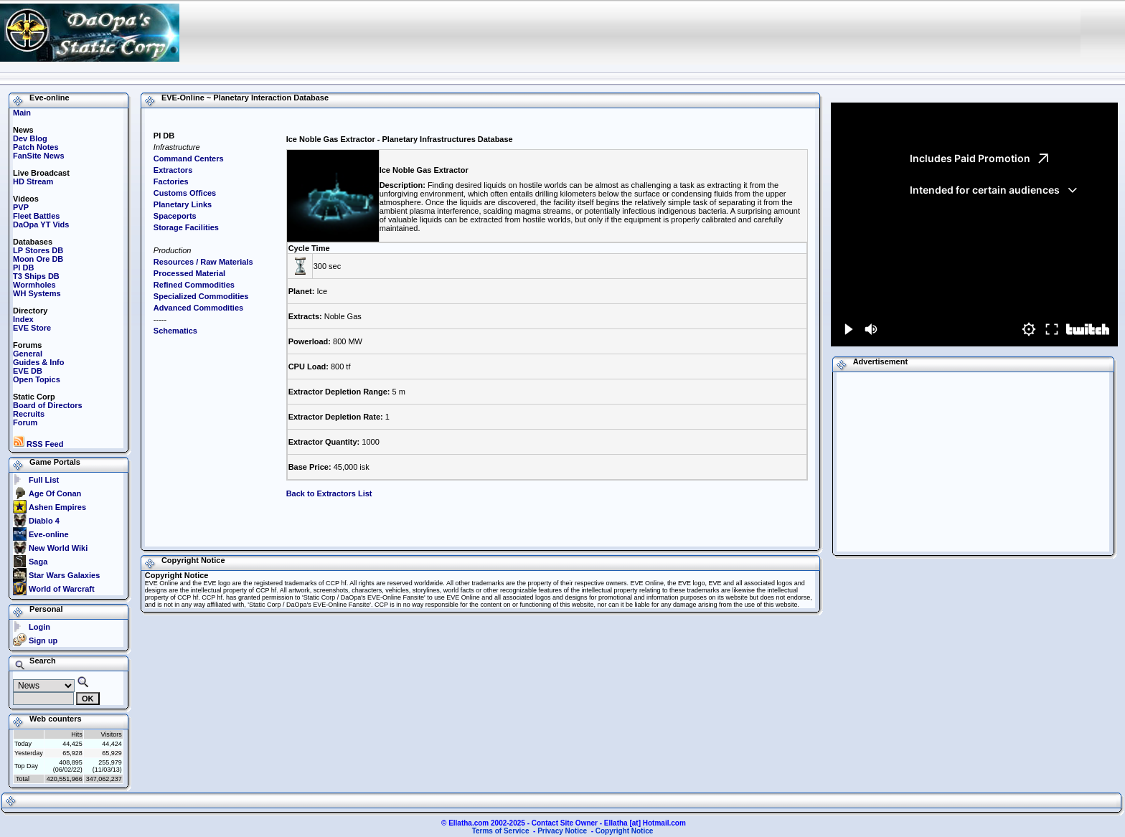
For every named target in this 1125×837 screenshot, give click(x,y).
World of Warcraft (62, 589)
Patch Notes (36, 147)
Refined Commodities (194, 284)
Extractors (173, 170)
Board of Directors (48, 405)
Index (23, 319)
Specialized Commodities (201, 296)
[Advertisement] (797, 32)
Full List (44, 480)
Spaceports (175, 216)
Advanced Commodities (198, 307)
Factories (171, 181)
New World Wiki (58, 548)
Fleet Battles (36, 216)
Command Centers (189, 158)
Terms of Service (500, 831)
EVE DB (27, 371)
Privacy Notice (562, 831)
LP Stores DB (38, 250)
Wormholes (34, 284)
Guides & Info (39, 362)
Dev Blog (30, 138)
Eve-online (49, 534)
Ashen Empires (57, 507)
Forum (25, 422)
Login (39, 627)
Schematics (175, 330)
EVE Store (32, 327)
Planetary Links (183, 204)
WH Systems (37, 293)
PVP (21, 207)
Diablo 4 (44, 520)
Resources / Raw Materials (203, 261)
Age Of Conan (55, 493)
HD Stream (33, 181)
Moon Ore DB (38, 259)
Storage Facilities (186, 227)
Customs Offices (185, 193)
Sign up (43, 640)
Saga (38, 561)
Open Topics (36, 379)
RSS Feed (38, 444)
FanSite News (39, 155)
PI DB (23, 267)
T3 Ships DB (36, 276)
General (27, 353)
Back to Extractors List (329, 493)
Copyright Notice (625, 831)
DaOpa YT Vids (41, 224)
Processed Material (189, 273)
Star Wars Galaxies (64, 575)
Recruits (28, 414)
